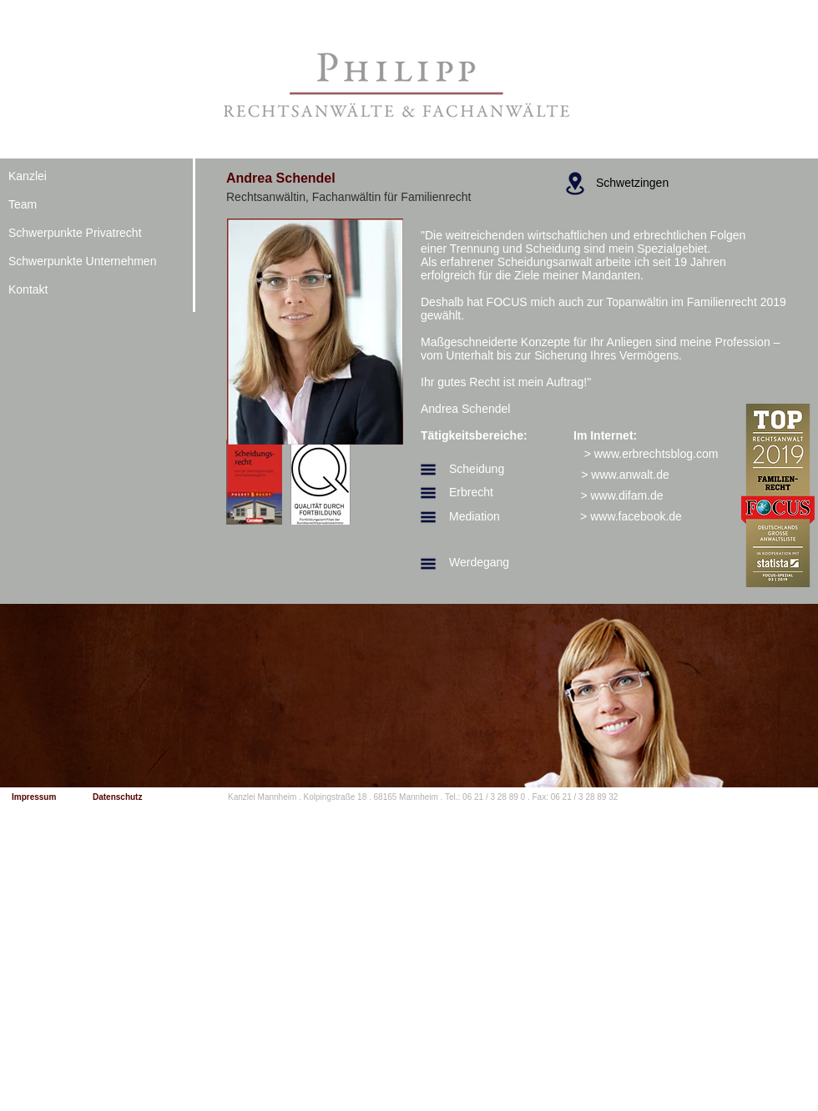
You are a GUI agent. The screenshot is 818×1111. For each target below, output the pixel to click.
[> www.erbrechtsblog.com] (651, 454)
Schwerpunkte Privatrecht (75, 232)
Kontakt (28, 289)
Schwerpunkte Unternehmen (82, 261)
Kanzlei (27, 176)
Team (22, 204)
